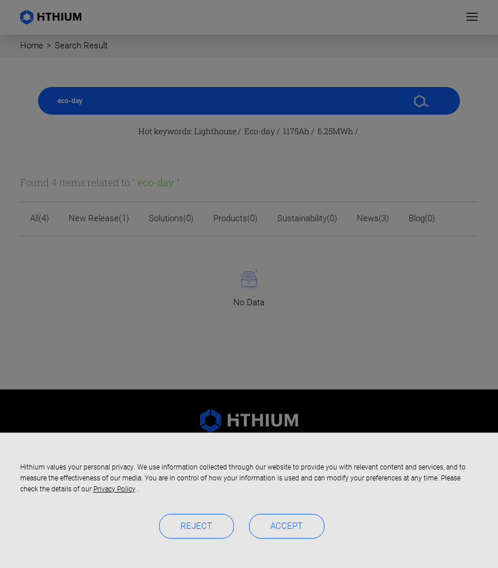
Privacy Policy (114, 489)
